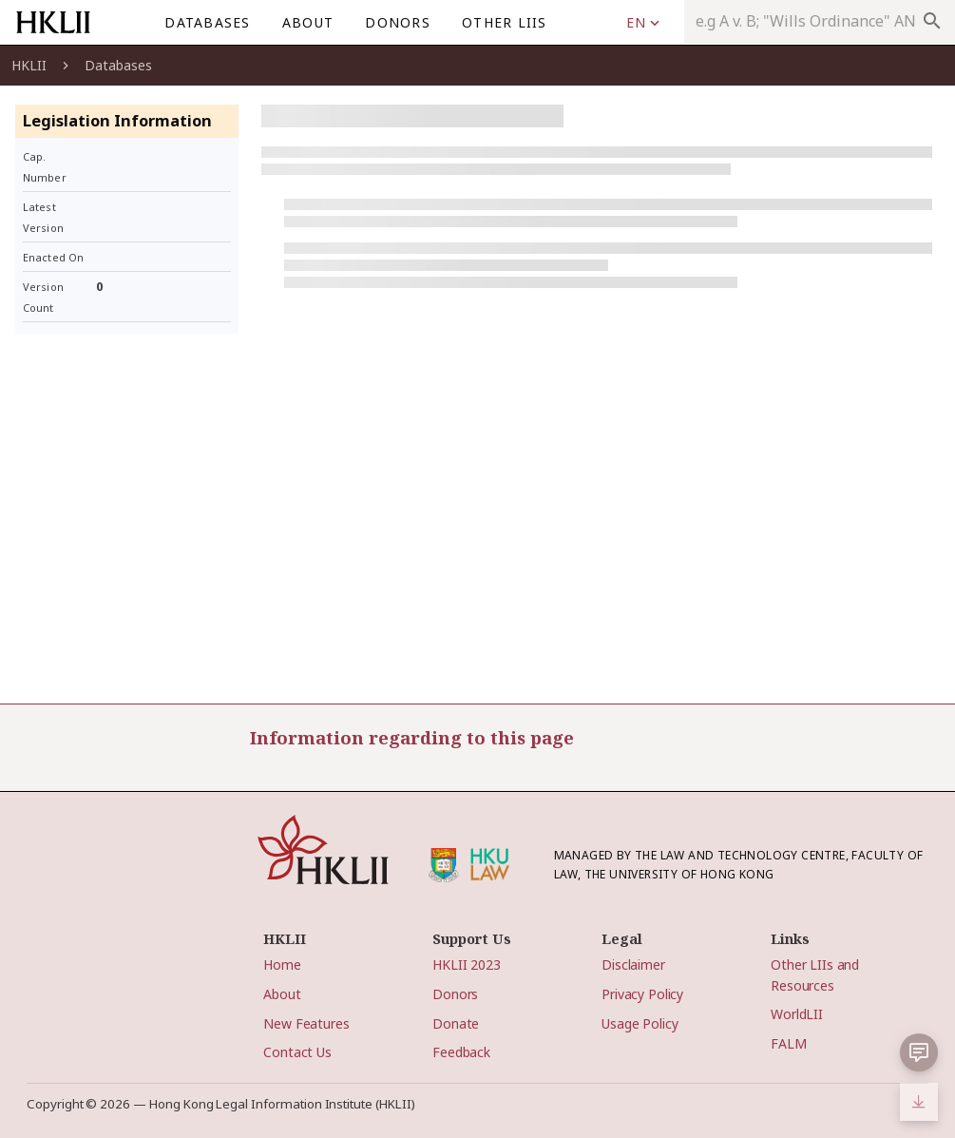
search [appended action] (932, 21)
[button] (919, 1052)
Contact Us (297, 1052)
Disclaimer (633, 964)
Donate (455, 1023)
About (281, 994)
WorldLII (797, 1014)
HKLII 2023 (466, 964)
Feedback (461, 1052)
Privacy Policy (642, 994)
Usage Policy (640, 1023)
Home (281, 964)
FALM (788, 1043)
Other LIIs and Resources (815, 974)
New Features (306, 1023)
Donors (455, 994)
